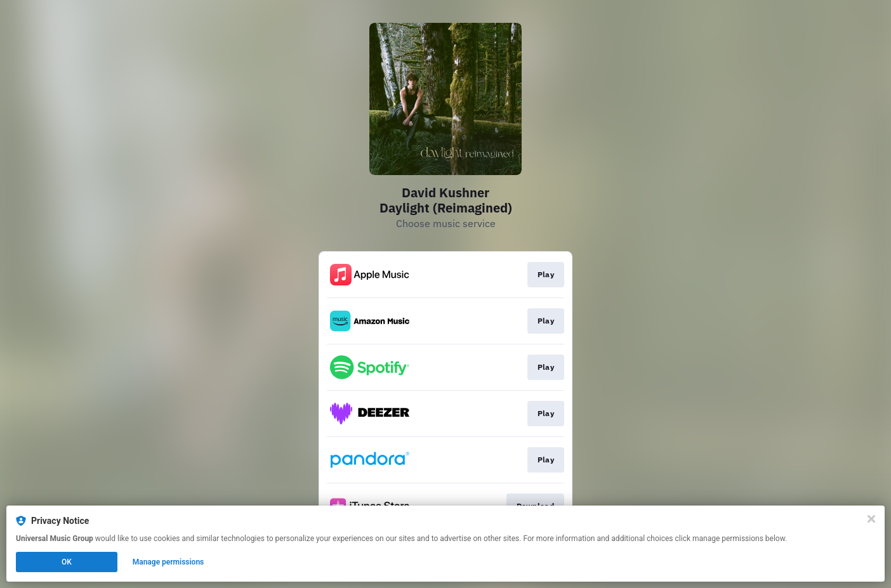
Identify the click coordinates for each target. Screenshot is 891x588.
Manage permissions (168, 562)
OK (67, 562)
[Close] (871, 519)
